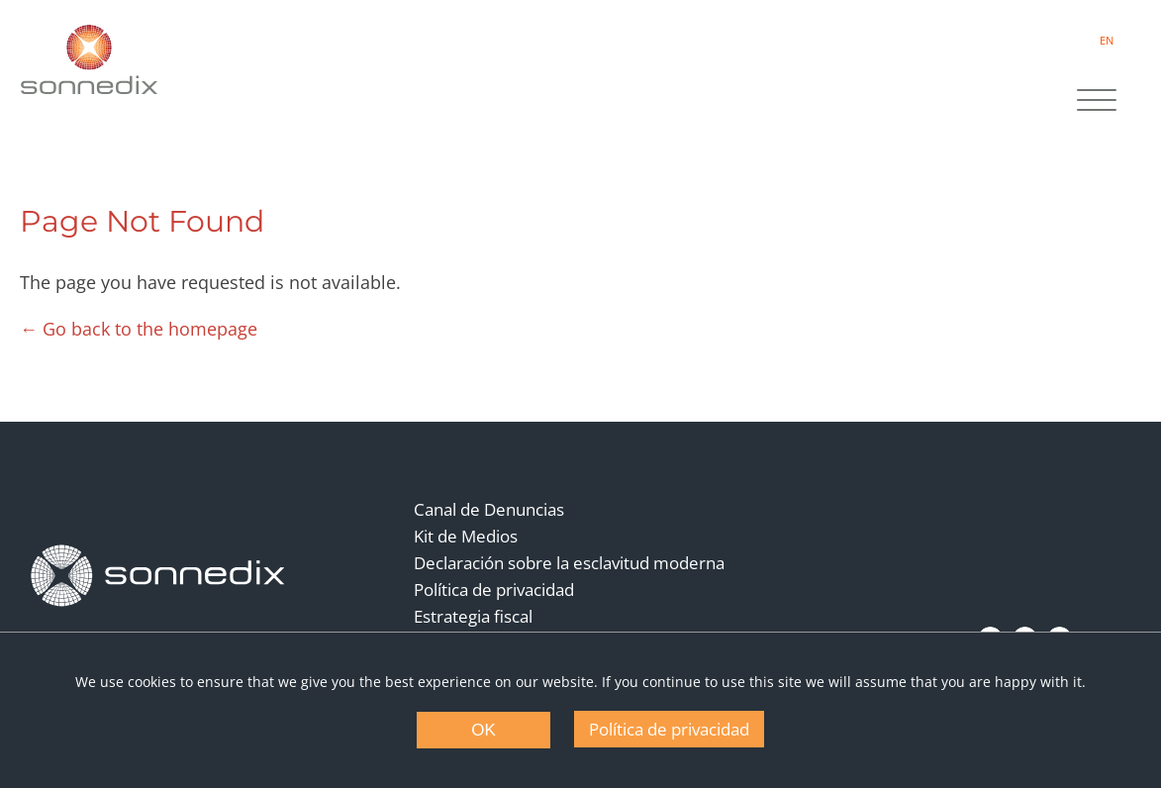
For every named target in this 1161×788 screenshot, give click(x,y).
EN (1106, 40)
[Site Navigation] (1096, 102)
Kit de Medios (466, 536)
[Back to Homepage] (158, 576)
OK (483, 730)
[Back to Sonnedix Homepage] (89, 59)
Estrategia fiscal (473, 616)
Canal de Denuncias (489, 509)
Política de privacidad (494, 589)
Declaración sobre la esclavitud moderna (569, 562)
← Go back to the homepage (138, 329)
